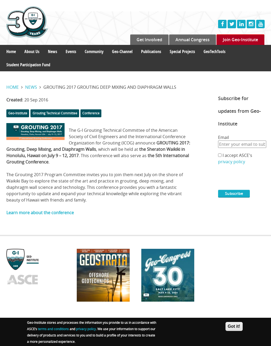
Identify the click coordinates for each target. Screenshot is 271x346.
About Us (31, 51)
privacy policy (231, 162)
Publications (151, 51)
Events (71, 51)
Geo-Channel (122, 51)
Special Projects (182, 51)
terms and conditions (53, 329)
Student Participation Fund (28, 65)
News (52, 51)
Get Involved (149, 40)
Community (94, 51)
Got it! (234, 326)
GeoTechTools (214, 51)
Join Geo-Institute (240, 40)
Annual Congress (192, 40)
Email (223, 137)
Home (11, 51)
